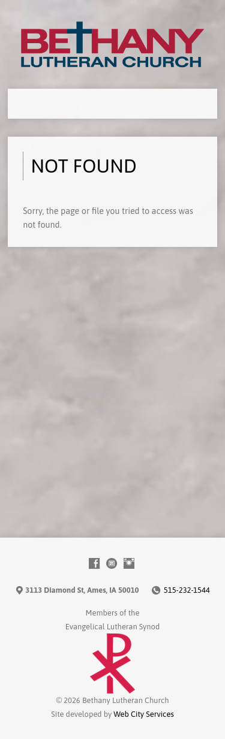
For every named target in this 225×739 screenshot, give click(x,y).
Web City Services (143, 714)
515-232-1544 (187, 590)
